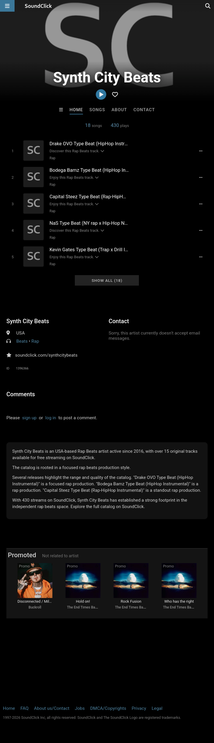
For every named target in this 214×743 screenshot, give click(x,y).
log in (50, 417)
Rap (52, 158)
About (119, 109)
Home (76, 109)
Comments (20, 394)
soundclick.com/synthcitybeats (46, 355)
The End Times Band (83, 607)
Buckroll (35, 607)
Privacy (139, 708)
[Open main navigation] (7, 6)
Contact (144, 109)
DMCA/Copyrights (108, 708)
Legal (157, 708)
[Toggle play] (13, 151)
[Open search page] (208, 6)
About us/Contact (51, 708)
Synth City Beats (27, 321)
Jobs (80, 708)
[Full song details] (201, 151)
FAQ (24, 708)
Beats (22, 341)
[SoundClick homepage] (38, 6)
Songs (97, 109)
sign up (29, 417)
